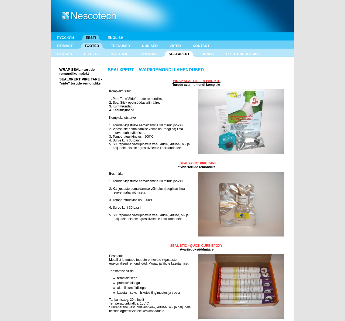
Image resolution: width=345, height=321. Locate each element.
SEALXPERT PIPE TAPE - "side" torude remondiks (80, 81)
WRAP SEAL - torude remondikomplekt (77, 71)
